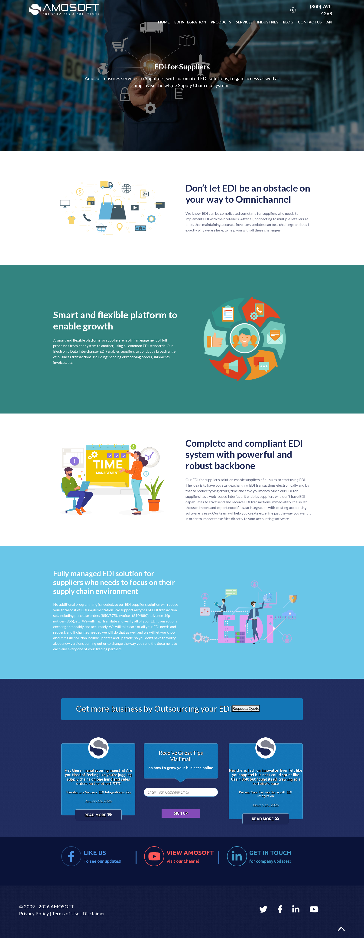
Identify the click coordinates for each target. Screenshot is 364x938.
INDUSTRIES (267, 22)
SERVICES (244, 22)
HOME (164, 22)
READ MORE (98, 815)
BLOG (288, 22)
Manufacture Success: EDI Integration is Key (98, 792)
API (329, 22)
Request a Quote (246, 708)
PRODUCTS (221, 22)
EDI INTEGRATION (190, 22)
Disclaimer (94, 913)
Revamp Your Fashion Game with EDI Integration (265, 794)
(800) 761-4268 (311, 10)
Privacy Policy (34, 913)
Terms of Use (65, 913)
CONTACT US (310, 22)
